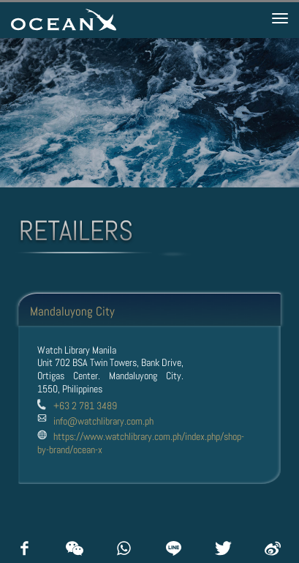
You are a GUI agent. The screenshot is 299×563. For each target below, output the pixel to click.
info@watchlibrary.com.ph (103, 421)
